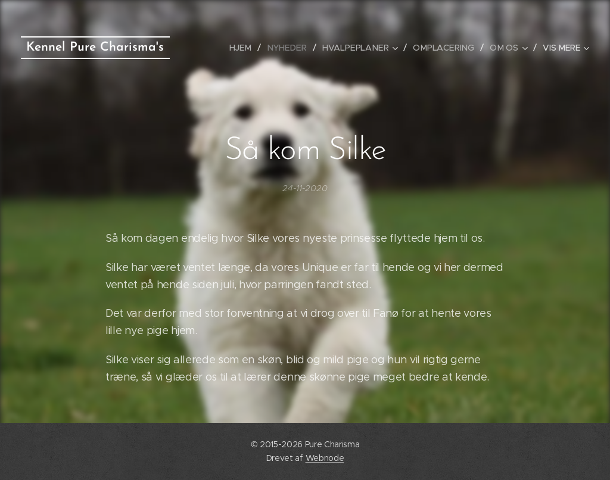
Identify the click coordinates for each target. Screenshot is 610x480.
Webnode (325, 458)
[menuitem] (247, 48)
